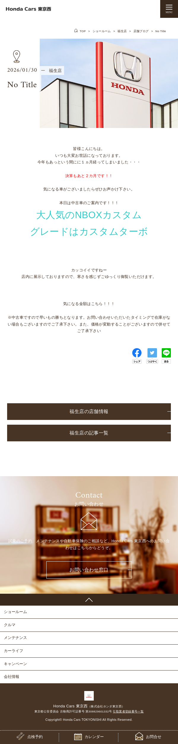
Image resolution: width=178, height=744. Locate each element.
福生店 (122, 31)
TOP (83, 31)
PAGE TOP (89, 600)
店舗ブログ (141, 31)
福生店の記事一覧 (88, 432)
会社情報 (11, 676)
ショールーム (102, 31)
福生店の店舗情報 (88, 411)
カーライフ (13, 650)
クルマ (9, 625)
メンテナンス (15, 637)
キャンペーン (15, 664)
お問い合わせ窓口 (88, 569)
